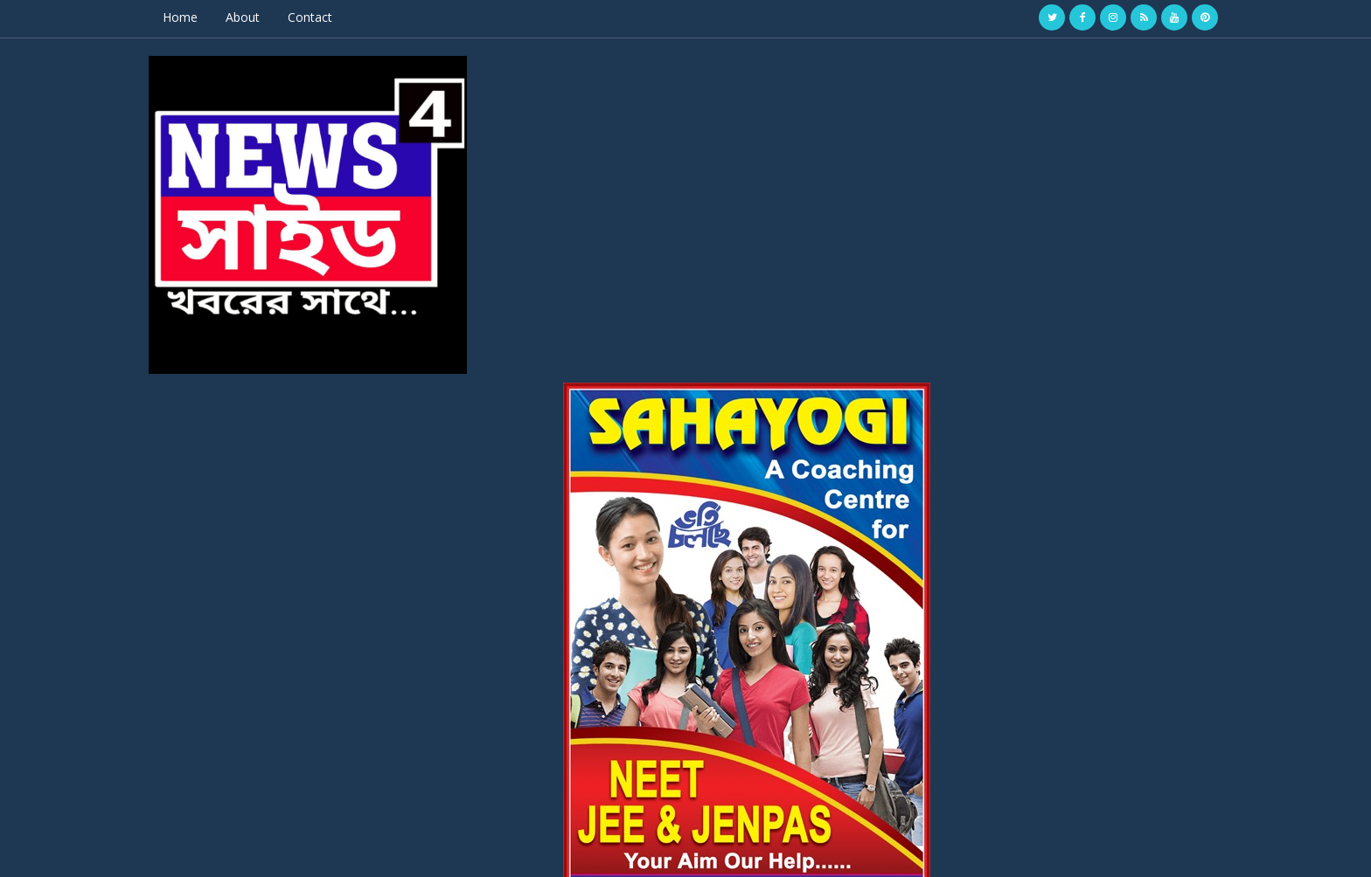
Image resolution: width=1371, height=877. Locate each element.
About (277, 17)
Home (214, 17)
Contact (344, 17)
